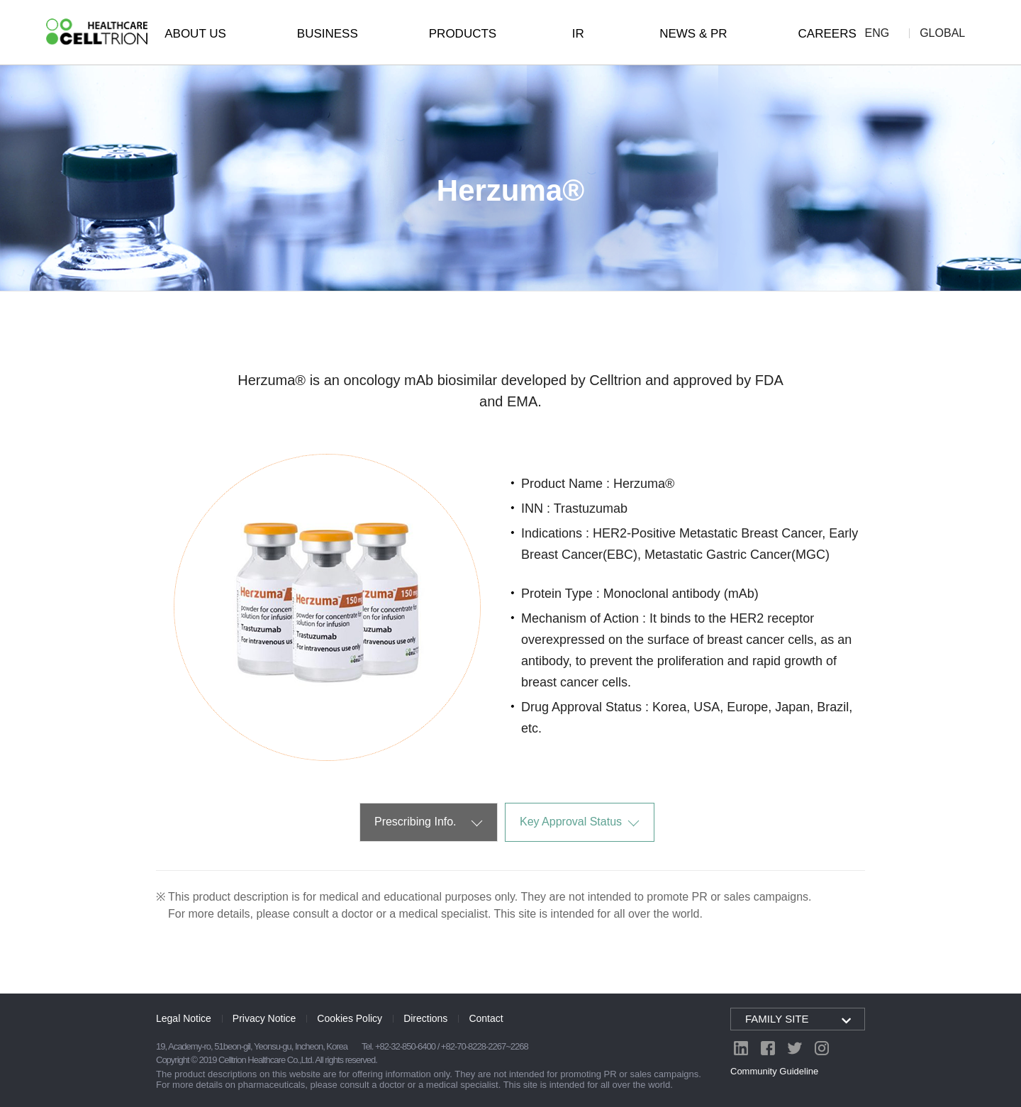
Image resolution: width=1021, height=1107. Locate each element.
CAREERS (827, 33)
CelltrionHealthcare (96, 31)
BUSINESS (327, 33)
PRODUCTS (462, 33)
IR (578, 33)
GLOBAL (942, 33)
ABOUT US (195, 33)
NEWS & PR (693, 33)
